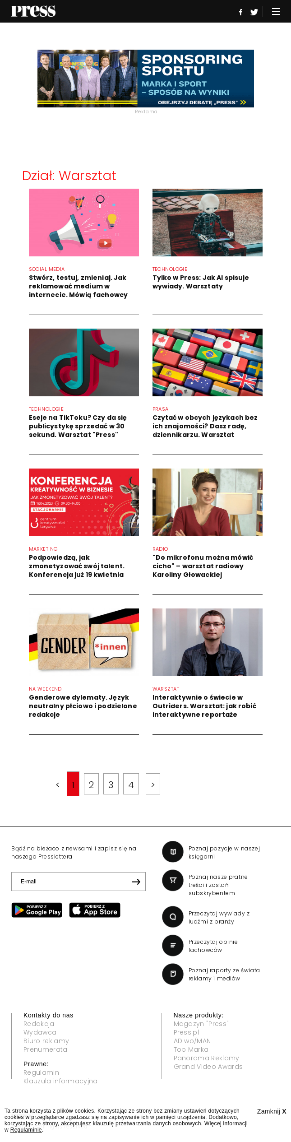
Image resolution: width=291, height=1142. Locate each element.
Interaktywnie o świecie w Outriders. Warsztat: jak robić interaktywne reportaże (204, 706)
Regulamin (41, 1072)
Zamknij (271, 1111)
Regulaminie (26, 1130)
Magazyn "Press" (201, 1023)
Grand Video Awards (208, 1066)
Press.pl (186, 1032)
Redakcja (39, 1023)
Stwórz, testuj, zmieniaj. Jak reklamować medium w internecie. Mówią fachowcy (78, 286)
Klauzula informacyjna (60, 1081)
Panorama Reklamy (207, 1058)
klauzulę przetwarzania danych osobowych (147, 1123)
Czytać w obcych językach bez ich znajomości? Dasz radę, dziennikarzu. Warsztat (205, 426)
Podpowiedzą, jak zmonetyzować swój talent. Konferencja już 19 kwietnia (77, 566)
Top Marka (191, 1049)
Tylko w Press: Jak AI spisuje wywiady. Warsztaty (200, 282)
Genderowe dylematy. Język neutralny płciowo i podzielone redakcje (83, 706)
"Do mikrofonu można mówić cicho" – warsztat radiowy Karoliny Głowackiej (203, 566)
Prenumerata (45, 1049)
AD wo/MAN (192, 1040)
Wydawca (39, 1032)
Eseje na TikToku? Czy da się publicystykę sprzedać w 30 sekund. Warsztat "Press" (78, 426)
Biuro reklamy (46, 1040)
